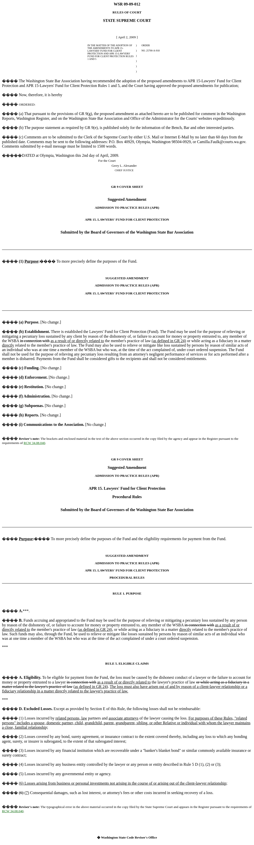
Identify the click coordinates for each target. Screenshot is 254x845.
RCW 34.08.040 (34, 443)
